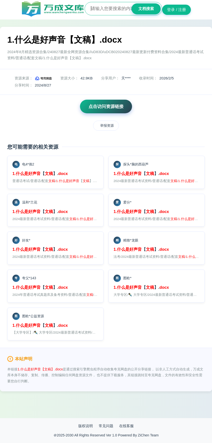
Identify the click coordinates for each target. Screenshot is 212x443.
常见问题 (106, 426)
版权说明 (85, 426)
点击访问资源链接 (106, 106)
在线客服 (126, 426)
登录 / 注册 (176, 10)
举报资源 (107, 125)
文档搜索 (146, 9)
